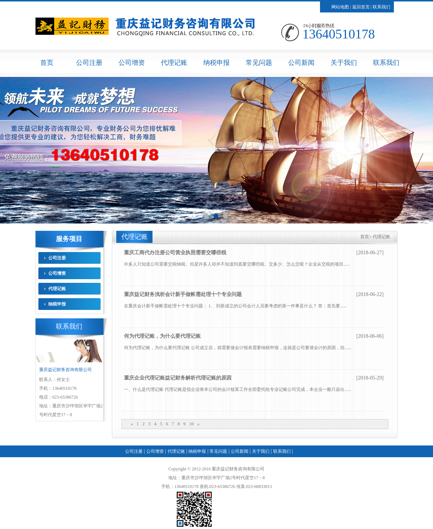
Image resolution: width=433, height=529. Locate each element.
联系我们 (381, 7)
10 (191, 423)
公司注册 (89, 62)
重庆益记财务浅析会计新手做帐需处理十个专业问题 (183, 294)
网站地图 (340, 7)
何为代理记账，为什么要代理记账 (162, 336)
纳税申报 (216, 62)
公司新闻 (301, 62)
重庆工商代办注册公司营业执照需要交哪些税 (175, 252)
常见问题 (259, 62)
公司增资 (131, 62)
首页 (46, 62)
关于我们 (344, 62)
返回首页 (361, 7)
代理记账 (174, 62)
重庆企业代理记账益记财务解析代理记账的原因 (177, 378)
